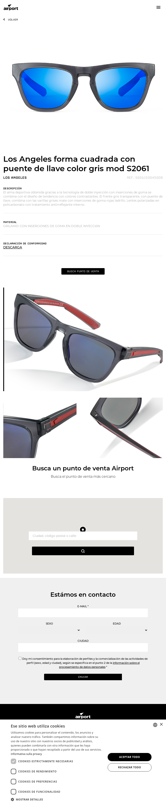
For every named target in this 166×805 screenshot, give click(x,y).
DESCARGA (12, 247)
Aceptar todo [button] (129, 757)
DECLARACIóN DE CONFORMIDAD (24, 243)
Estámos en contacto (83, 594)
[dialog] (83, 762)
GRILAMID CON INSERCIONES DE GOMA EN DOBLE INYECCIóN (51, 226)
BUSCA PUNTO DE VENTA (83, 271)
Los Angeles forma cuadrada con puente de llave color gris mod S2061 (76, 163)
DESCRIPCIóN (12, 188)
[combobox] (155, 725)
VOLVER (13, 19)
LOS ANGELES (15, 178)
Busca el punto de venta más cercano (83, 476)
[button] (57, 799)
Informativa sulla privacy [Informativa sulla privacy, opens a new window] (26, 754)
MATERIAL (10, 222)
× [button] (161, 724)
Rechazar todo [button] (129, 767)
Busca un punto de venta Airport (83, 468)
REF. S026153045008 (145, 178)
